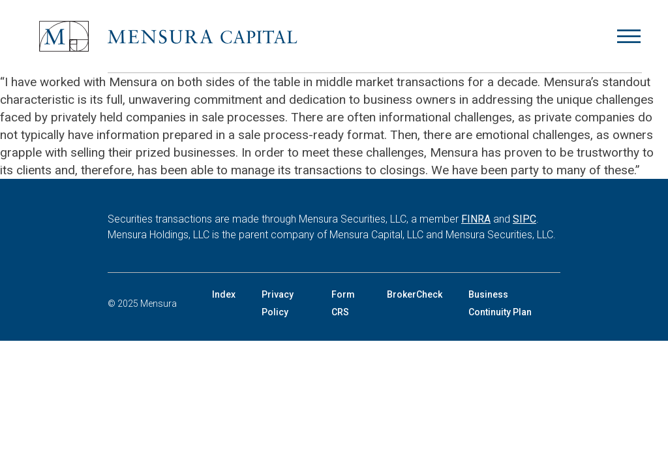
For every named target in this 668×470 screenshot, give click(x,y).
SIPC (524, 219)
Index (223, 294)
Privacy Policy (278, 303)
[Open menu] (629, 36)
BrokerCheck (414, 294)
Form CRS (343, 303)
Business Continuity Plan (500, 303)
